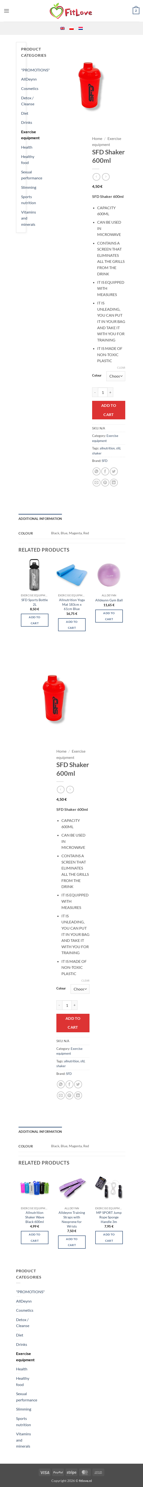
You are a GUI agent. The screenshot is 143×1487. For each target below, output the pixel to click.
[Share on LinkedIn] (114, 483)
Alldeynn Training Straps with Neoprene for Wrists (72, 1219)
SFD (104, 461)
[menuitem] (62, 28)
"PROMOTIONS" (35, 70)
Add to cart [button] (34, 620)
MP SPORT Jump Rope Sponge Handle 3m (109, 1216)
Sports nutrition (28, 199)
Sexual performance (31, 175)
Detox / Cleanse (27, 100)
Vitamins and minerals (28, 218)
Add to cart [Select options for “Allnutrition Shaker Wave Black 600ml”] (34, 1237)
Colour (96, 375)
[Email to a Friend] (97, 483)
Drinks (26, 122)
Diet (24, 113)
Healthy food (27, 159)
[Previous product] (105, 177)
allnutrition (107, 448)
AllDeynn (29, 79)
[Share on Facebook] (105, 471)
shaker (96, 453)
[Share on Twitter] (114, 471)
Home (97, 138)
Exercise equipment (30, 134)
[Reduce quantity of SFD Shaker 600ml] (95, 392)
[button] (6, 11)
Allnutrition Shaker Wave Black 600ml (34, 1216)
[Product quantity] (102, 392)
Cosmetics (29, 88)
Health (26, 147)
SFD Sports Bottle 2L (34, 602)
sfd (118, 448)
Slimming (28, 187)
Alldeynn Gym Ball (109, 600)
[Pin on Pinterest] (105, 483)
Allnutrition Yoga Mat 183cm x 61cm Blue (72, 604)
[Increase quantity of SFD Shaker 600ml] (110, 392)
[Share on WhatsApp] (97, 471)
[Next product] (96, 177)
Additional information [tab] (40, 519)
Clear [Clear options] (121, 367)
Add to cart (108, 409)
